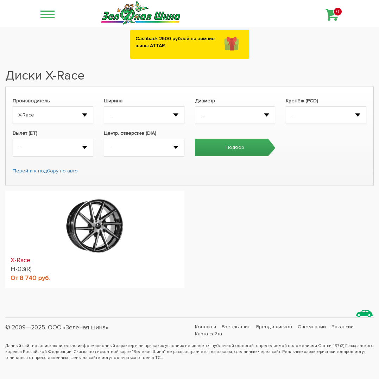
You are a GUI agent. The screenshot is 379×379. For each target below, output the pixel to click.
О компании (312, 327)
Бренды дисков (274, 327)
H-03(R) (21, 269)
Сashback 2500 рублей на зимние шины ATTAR (175, 42)
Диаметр (205, 101)
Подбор (235, 147)
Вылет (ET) (25, 133)
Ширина (113, 101)
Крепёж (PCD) (302, 101)
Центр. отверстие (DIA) (130, 133)
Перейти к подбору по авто (45, 171)
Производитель (31, 101)
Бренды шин (236, 327)
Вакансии (342, 327)
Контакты (205, 327)
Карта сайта (208, 334)
